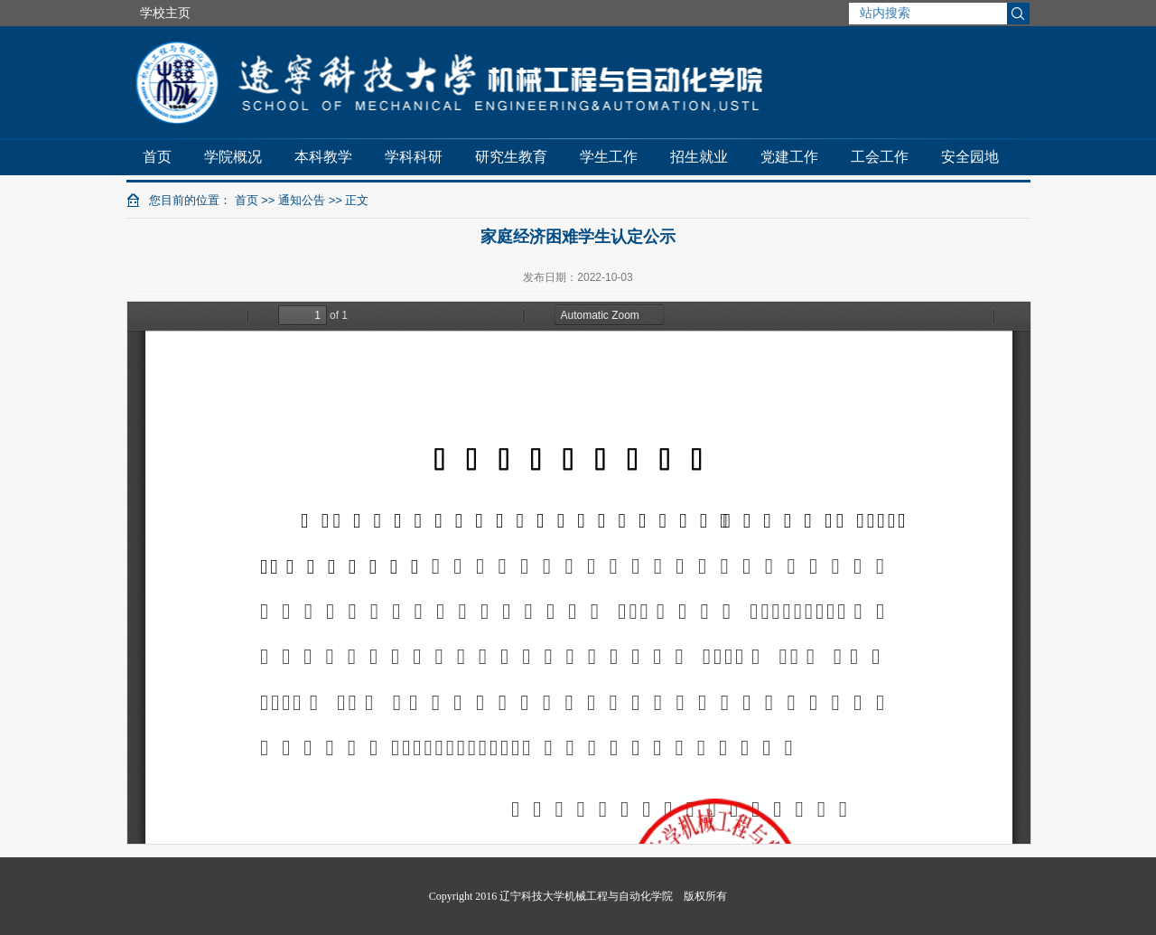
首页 (157, 156)
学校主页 (165, 12)
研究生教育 (511, 156)
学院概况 (233, 156)
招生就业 (699, 156)
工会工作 (880, 156)
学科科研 (414, 156)
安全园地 (970, 156)
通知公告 (301, 200)
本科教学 (323, 156)
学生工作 (609, 156)
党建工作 (789, 156)
